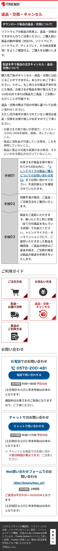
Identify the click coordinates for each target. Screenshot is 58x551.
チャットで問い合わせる (29, 426)
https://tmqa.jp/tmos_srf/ (29, 483)
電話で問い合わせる (29, 375)
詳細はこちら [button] (9, 546)
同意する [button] (53, 537)
